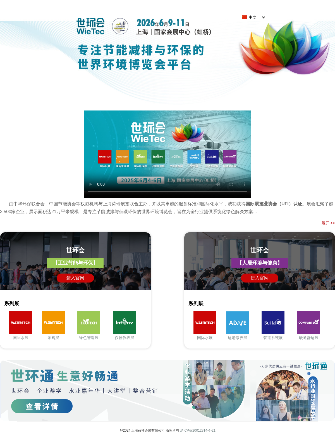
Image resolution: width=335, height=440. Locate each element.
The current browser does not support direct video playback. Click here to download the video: (167, 150)
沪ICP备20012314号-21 (198, 430)
